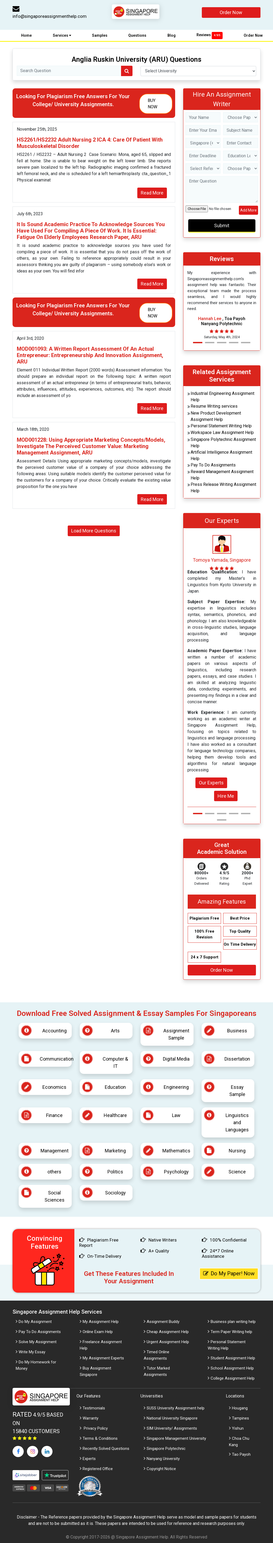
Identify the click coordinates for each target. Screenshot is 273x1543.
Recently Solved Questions (106, 1448)
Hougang (240, 1408)
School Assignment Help (232, 1368)
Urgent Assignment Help (168, 1341)
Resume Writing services (214, 406)
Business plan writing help (233, 1321)
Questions (137, 35)
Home (26, 35)
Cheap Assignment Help (168, 1331)
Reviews (209, 35)
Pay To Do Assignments (213, 465)
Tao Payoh (241, 1454)
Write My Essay (32, 1352)
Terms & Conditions (100, 1438)
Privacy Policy (95, 1428)
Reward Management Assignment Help (222, 475)
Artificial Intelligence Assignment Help (221, 455)
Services (62, 35)
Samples (99, 35)
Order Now (231, 12)
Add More (248, 210)
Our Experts (211, 782)
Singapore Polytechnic (166, 1448)
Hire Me (226, 796)
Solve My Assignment (38, 1341)
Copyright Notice (161, 1468)
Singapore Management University (176, 1438)
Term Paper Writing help (231, 1331)
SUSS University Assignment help (175, 1408)
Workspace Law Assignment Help (222, 432)
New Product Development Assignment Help (216, 416)
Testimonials (94, 1408)
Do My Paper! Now (229, 1274)
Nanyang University (163, 1458)
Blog (171, 35)
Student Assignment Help (233, 1358)
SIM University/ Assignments (172, 1428)
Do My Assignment (35, 1321)
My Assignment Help (101, 1321)
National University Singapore (172, 1418)
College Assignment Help (233, 1378)
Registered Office (98, 1468)
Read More (152, 193)
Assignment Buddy (163, 1321)
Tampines (240, 1418)
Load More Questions (93, 530)
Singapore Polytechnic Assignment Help (223, 442)
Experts (89, 1458)
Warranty (90, 1418)
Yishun (238, 1428)
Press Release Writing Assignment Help (223, 487)
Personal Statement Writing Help (221, 425)
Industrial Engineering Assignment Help (222, 396)
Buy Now (152, 103)
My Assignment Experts (103, 1358)
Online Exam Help (98, 1331)
